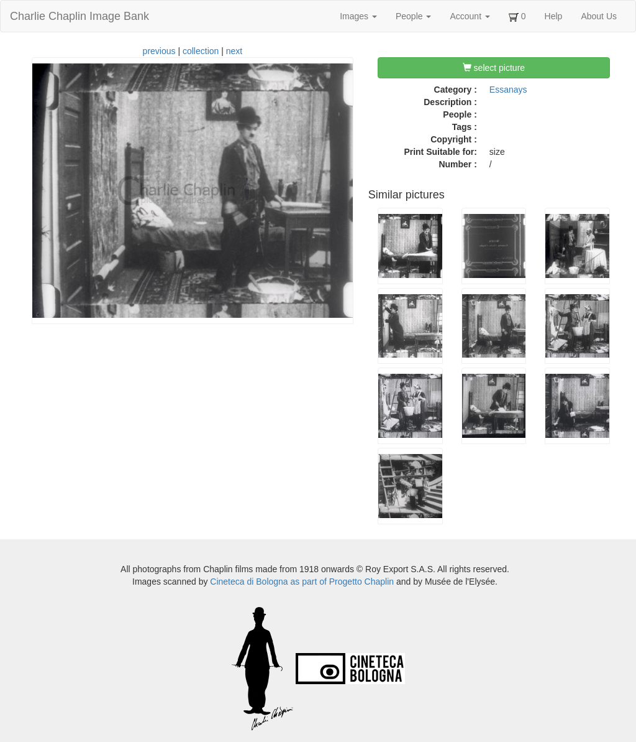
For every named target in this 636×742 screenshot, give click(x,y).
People (413, 16)
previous (159, 51)
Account (469, 16)
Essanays (508, 90)
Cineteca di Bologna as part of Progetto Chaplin (302, 582)
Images (358, 16)
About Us (599, 16)
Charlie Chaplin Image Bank (79, 16)
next (234, 51)
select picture (494, 68)
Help (554, 16)
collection (201, 51)
